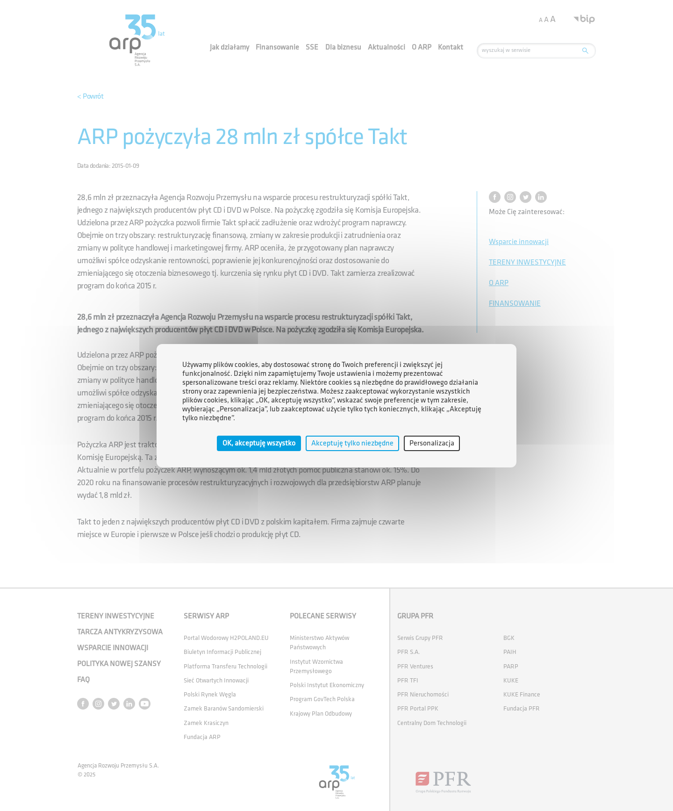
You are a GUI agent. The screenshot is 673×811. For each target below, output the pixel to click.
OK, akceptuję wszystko (258, 442)
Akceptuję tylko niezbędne (352, 442)
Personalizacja (431, 442)
